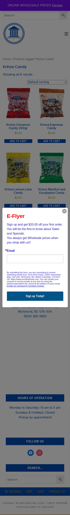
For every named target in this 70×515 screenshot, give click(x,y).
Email (11, 250)
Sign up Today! (35, 296)
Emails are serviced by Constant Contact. (26, 286)
